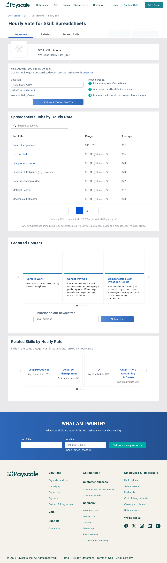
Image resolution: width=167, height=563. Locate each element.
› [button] (148, 276)
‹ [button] (18, 276)
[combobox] (47, 85)
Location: (16, 79)
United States (14, 16)
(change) (30, 90)
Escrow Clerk (20, 154)
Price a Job (119, 34)
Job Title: (26, 439)
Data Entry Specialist (24, 145)
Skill (26, 16)
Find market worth (145, 34)
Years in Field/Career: (23, 95)
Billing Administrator (24, 163)
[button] (20, 34)
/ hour (55, 50)
